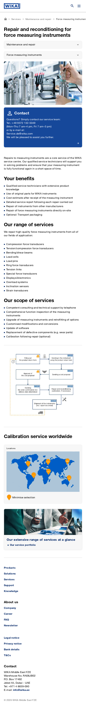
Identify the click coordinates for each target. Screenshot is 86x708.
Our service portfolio (23, 545)
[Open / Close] (79, 6)
